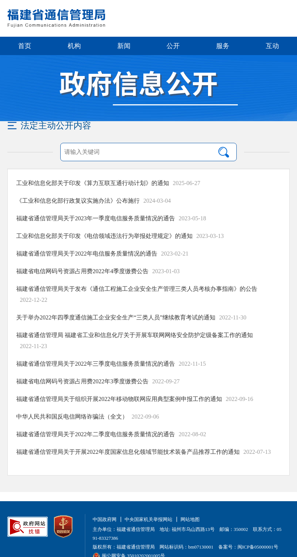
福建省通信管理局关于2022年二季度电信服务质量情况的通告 (95, 434)
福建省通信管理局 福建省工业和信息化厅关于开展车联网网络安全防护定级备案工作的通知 (134, 335)
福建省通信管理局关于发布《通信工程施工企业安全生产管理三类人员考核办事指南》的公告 (136, 289)
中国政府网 (105, 519)
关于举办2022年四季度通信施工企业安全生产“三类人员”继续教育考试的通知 (115, 317)
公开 (173, 46)
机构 (74, 46)
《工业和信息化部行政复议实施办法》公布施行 (78, 201)
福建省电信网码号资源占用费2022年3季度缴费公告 (82, 381)
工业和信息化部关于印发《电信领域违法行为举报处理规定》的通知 (104, 236)
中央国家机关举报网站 (148, 519)
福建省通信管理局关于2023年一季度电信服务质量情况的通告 (95, 218)
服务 (222, 46)
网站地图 (190, 519)
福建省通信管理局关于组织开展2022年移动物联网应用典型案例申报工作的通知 (119, 399)
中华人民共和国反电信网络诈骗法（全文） (72, 416)
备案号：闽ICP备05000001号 (248, 547)
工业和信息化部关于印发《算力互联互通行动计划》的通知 (92, 183)
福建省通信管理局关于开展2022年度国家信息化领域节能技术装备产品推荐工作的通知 (128, 452)
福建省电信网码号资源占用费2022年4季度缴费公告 (82, 271)
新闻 (123, 46)
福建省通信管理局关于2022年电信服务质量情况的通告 (86, 253)
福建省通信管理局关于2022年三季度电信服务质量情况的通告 (95, 364)
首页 (24, 46)
